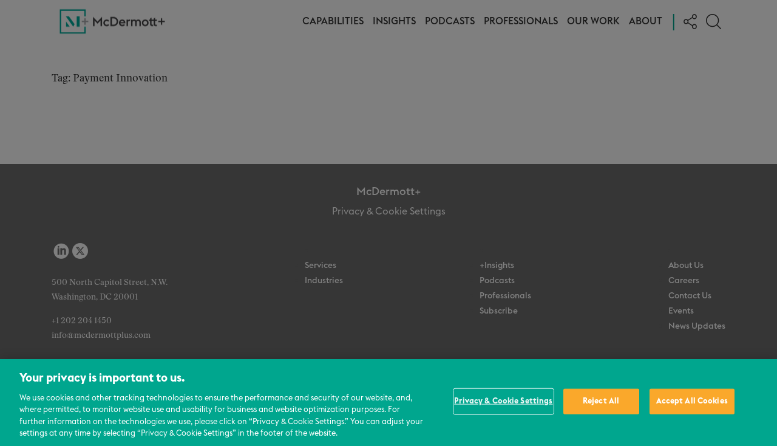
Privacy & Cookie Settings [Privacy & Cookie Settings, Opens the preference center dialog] (503, 401)
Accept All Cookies (692, 401)
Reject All (601, 401)
